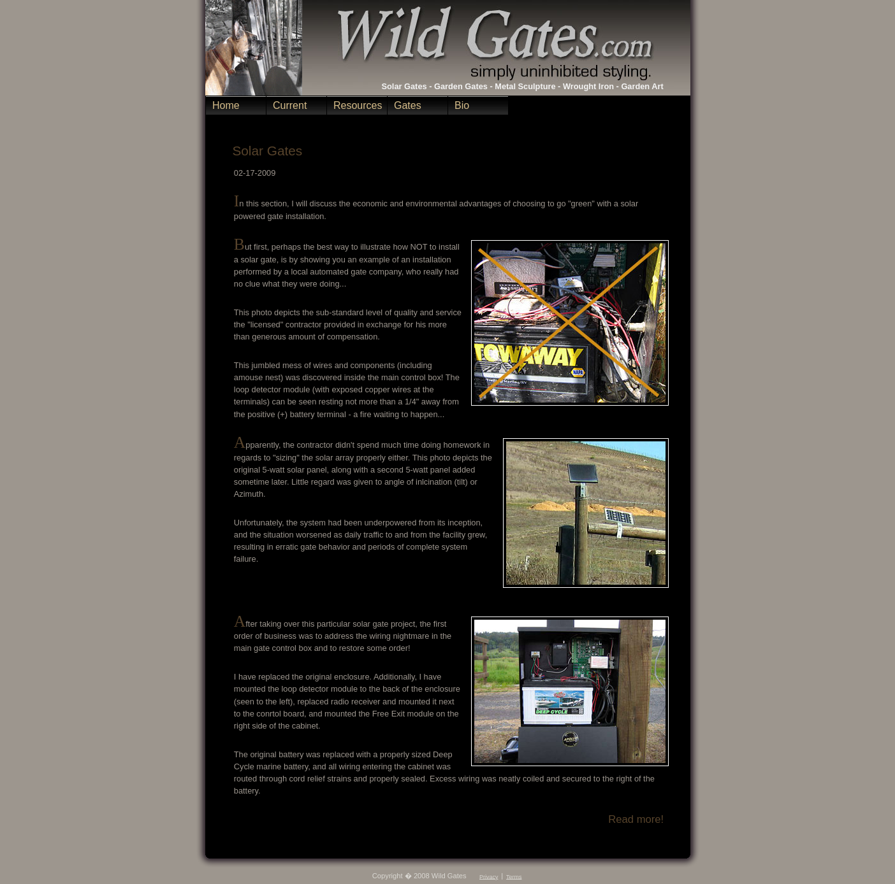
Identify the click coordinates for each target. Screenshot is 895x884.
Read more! (636, 819)
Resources (357, 105)
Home (226, 105)
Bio (462, 105)
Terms (513, 876)
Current (290, 105)
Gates (407, 105)
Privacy (488, 876)
